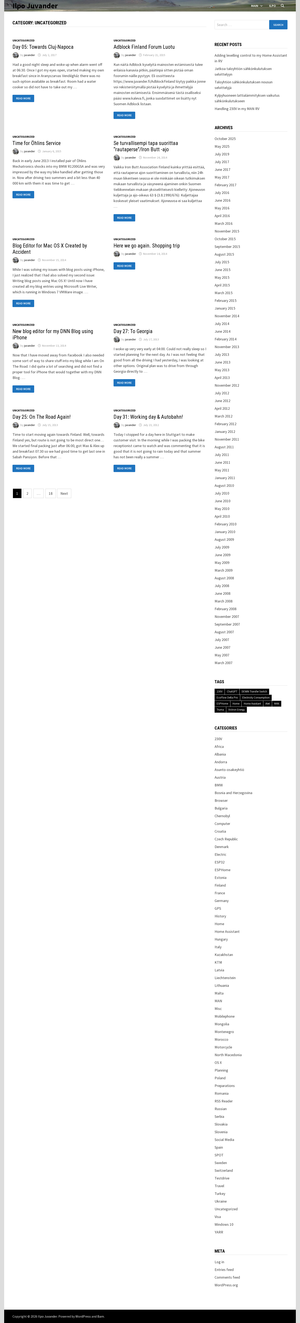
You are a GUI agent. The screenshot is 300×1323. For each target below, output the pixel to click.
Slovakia (221, 1124)
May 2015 (222, 277)
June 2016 (222, 200)
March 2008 (223, 601)
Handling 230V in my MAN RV (237, 108)
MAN (276, 703)
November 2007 (227, 616)
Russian (221, 1108)
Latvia (219, 970)
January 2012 (225, 431)
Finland (220, 885)
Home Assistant (252, 703)
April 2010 (222, 516)
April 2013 (222, 377)
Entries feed (224, 1269)
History (220, 916)
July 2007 (222, 639)
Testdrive (222, 1178)
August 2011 (224, 447)
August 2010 (224, 485)
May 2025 (222, 146)
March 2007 (223, 662)
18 (50, 493)
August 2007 (224, 632)
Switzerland (224, 1170)
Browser (221, 800)
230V (219, 691)
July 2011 (222, 454)
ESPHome (222, 703)
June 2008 (222, 593)
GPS (218, 908)
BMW (219, 785)
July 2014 (222, 323)
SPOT (219, 1155)
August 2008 (224, 578)
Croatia (220, 831)
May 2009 (222, 562)
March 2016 (223, 223)
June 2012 (222, 400)
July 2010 (222, 493)
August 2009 (224, 539)
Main (254, 6)
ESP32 (220, 862)
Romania (222, 1093)
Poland (220, 1078)
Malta (219, 993)
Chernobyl (222, 815)
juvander (29, 55)
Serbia (219, 1116)
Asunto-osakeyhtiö (229, 769)
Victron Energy (236, 709)
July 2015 (222, 262)
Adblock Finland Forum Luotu (144, 47)
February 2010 (225, 524)
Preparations (225, 1085)
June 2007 (222, 647)
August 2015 (224, 254)
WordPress (83, 1316)
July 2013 (222, 354)
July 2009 (222, 547)
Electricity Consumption (256, 697)
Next (64, 493)
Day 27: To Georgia (133, 331)
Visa (218, 1216)
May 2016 (222, 208)
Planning (221, 1070)
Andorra (221, 762)
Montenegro (224, 1031)
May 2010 (222, 508)
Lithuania (222, 985)
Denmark (222, 846)
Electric (220, 854)
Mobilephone (225, 1016)
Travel (219, 1185)
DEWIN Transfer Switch (254, 691)
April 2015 (222, 285)
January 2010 (225, 531)
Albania (220, 754)
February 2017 (225, 184)
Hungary (221, 939)
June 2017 (222, 169)
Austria (220, 777)
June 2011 (222, 462)
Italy (218, 946)
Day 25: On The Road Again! (41, 417)
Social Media (224, 1139)
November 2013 (227, 346)
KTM (218, 962)
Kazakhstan (224, 954)
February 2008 (225, 608)
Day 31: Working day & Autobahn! (148, 417)
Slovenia (221, 1131)
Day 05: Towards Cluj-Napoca (43, 47)
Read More (23, 98)
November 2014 (227, 316)
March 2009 (223, 570)
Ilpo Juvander (35, 5)
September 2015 (227, 246)
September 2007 (227, 624)
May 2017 (222, 177)
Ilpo (272, 6)
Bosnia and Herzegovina (233, 792)
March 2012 (223, 416)
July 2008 (222, 585)
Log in (219, 1261)
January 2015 (225, 308)
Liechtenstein (225, 977)
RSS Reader (224, 1101)
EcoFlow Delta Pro (227, 697)
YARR (219, 1232)
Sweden (221, 1162)
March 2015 (223, 292)
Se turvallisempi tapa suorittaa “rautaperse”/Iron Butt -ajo (146, 146)
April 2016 (222, 215)
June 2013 (222, 362)
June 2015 (222, 269)
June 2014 (222, 331)
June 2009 (222, 554)
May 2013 (222, 369)
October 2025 (225, 138)
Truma (220, 709)
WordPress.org (226, 1285)
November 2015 (227, 231)
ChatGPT (232, 691)
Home (235, 703)
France (220, 893)
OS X (218, 1062)
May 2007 (222, 655)
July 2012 (222, 393)
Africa (219, 746)
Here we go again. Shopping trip (147, 246)
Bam (100, 1316)
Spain (219, 1147)
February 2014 (225, 339)
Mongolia (222, 1024)
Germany (222, 900)
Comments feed (227, 1277)
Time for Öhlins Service (36, 143)
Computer (222, 823)
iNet (267, 703)
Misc (218, 1008)
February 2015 (225, 300)
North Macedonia (228, 1054)
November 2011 (227, 439)
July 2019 (222, 154)
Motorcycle (223, 1047)
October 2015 (225, 238)
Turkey (220, 1193)
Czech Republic (226, 839)
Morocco (221, 1039)
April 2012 (222, 408)
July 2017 (222, 161)
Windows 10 (224, 1224)
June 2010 (222, 500)
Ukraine (221, 1201)
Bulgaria (221, 808)
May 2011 (222, 470)
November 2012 (227, 385)
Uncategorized (23, 40)
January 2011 (225, 477)
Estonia (220, 877)
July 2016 (222, 192)
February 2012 (225, 423)
